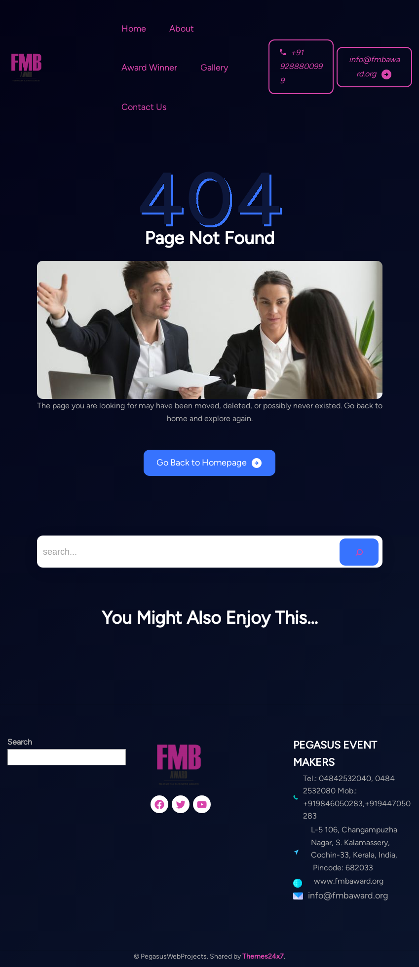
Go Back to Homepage (201, 462)
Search (19, 742)
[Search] (359, 552)
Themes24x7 (263, 956)
